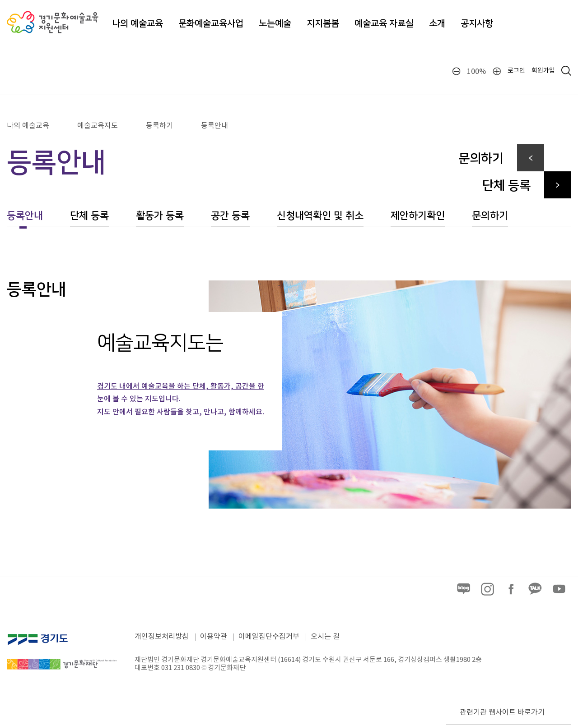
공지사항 (477, 23)
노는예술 (275, 23)
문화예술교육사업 (210, 23)
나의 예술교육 (137, 23)
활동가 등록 (160, 215)
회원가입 (543, 70)
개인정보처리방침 (162, 637)
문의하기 (490, 215)
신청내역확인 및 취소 (320, 215)
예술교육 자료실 (384, 23)
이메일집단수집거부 (268, 637)
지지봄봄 (323, 23)
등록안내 (214, 126)
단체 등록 (89, 215)
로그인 (516, 70)
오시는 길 (325, 637)
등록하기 (159, 126)
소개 (437, 23)
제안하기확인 (418, 215)
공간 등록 (230, 215)
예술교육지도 (97, 126)
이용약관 (213, 637)
